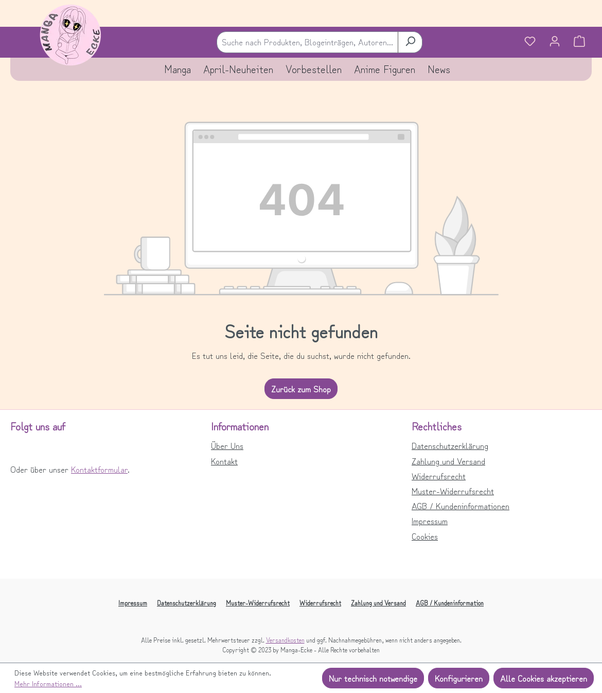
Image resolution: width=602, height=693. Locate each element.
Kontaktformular (99, 469)
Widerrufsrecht (439, 476)
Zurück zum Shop (301, 389)
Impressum (430, 520)
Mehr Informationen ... (48, 683)
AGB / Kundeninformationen (460, 505)
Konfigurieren (459, 678)
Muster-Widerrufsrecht (453, 490)
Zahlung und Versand (448, 461)
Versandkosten (285, 640)
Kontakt (224, 461)
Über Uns (227, 445)
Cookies (425, 536)
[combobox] (307, 42)
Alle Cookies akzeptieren (543, 678)
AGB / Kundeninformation (450, 603)
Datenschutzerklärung (450, 445)
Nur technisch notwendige (373, 678)
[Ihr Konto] (554, 42)
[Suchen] (410, 42)
